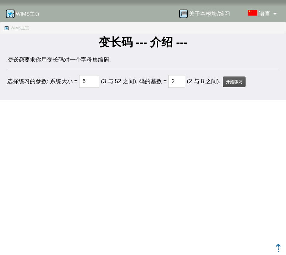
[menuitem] (207, 14)
